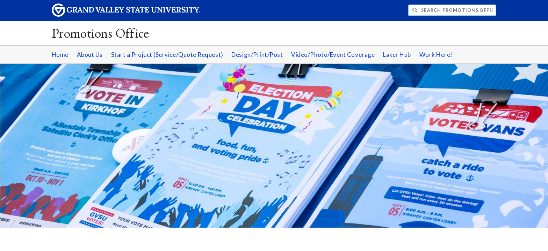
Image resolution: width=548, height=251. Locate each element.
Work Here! (436, 54)
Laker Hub (397, 54)
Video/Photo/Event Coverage (333, 54)
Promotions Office (100, 32)
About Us (90, 54)
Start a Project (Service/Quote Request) (167, 54)
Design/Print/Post (257, 54)
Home (60, 54)
